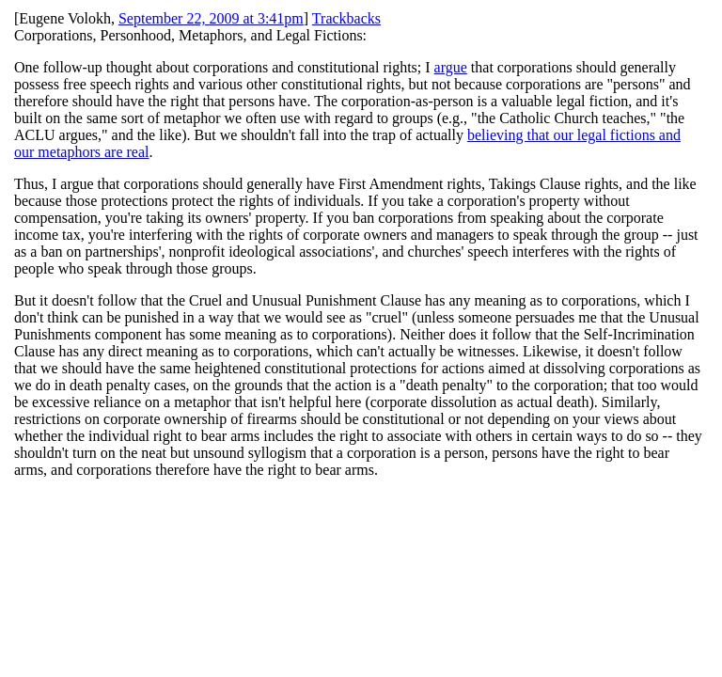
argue (450, 67)
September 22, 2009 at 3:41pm (211, 18)
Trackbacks (346, 18)
